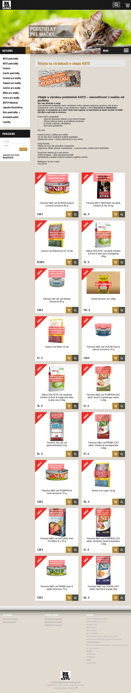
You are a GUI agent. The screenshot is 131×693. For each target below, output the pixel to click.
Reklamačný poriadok (53, 622)
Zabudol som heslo (11, 155)
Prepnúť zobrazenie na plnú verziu (65, 682)
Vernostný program (10, 619)
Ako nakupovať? (9, 622)
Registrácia (8, 157)
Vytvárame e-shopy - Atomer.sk (65, 688)
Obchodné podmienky (53, 619)
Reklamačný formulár (53, 625)
